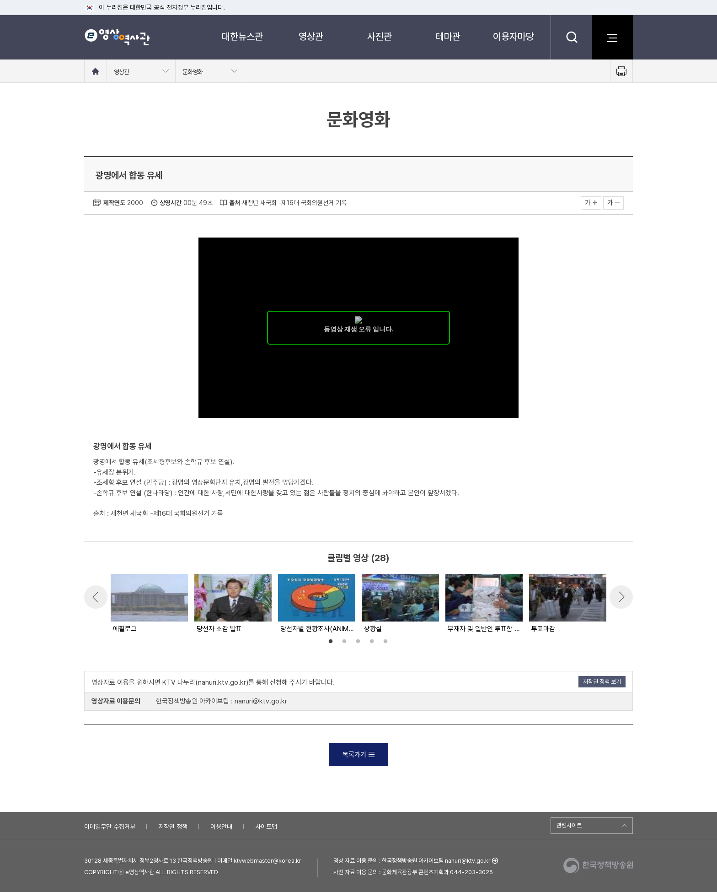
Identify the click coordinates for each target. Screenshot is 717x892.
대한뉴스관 (242, 36)
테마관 (448, 36)
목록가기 (358, 755)
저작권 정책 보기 (602, 681)
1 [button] (330, 641)
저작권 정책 (172, 826)
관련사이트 (569, 825)
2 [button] (344, 641)
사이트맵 (266, 826)
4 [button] (371, 641)
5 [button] (385, 641)
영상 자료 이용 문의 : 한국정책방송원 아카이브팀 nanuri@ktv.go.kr (412, 860)
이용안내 (221, 826)
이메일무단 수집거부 (109, 826)
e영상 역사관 (117, 37)
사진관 (379, 36)
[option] (149, 604)
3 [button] (358, 641)
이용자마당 (513, 36)
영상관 (311, 36)
